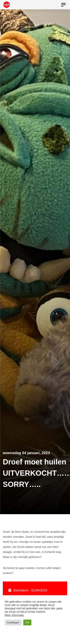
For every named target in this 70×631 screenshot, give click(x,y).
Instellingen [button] (13, 622)
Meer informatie (14, 615)
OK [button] (27, 622)
